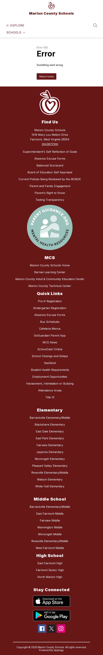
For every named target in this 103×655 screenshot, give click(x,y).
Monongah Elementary (50, 459)
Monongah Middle (50, 534)
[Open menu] (15, 25)
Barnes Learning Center (49, 272)
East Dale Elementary (50, 431)
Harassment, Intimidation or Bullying (50, 383)
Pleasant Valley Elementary (50, 465)
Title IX (49, 397)
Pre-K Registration (50, 301)
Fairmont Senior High (50, 570)
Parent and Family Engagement (49, 186)
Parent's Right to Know (50, 193)
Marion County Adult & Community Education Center (49, 279)
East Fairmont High (49, 563)
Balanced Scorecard (50, 165)
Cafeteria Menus (50, 328)
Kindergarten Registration (49, 308)
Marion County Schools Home (50, 265)
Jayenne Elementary (49, 452)
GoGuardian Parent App (50, 335)
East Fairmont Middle (50, 513)
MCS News (50, 342)
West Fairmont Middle (50, 548)
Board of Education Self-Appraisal (49, 172)
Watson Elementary (50, 479)
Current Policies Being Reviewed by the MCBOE (50, 179)
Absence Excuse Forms (49, 158)
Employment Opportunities (49, 376)
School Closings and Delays (50, 356)
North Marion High (49, 577)
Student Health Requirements (50, 370)
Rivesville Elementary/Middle (49, 472)
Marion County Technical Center (49, 286)
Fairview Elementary (50, 445)
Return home (46, 76)
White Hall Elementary (49, 486)
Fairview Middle (50, 520)
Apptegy (59, 650)
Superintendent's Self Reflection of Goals (50, 151)
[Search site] (95, 25)
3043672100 (50, 144)
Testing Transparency (49, 199)
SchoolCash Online (49, 349)
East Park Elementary (50, 438)
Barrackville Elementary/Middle (50, 417)
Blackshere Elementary (50, 424)
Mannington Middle (49, 527)
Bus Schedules (50, 321)
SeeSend (50, 363)
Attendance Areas (50, 390)
